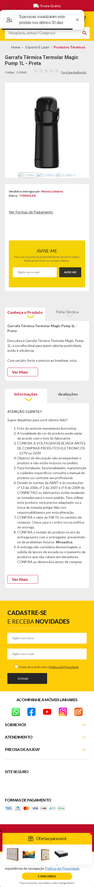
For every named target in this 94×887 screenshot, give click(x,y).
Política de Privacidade (64, 667)
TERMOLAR (27, 195)
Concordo (47, 876)
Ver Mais (20, 372)
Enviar (23, 678)
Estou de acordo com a (49, 667)
